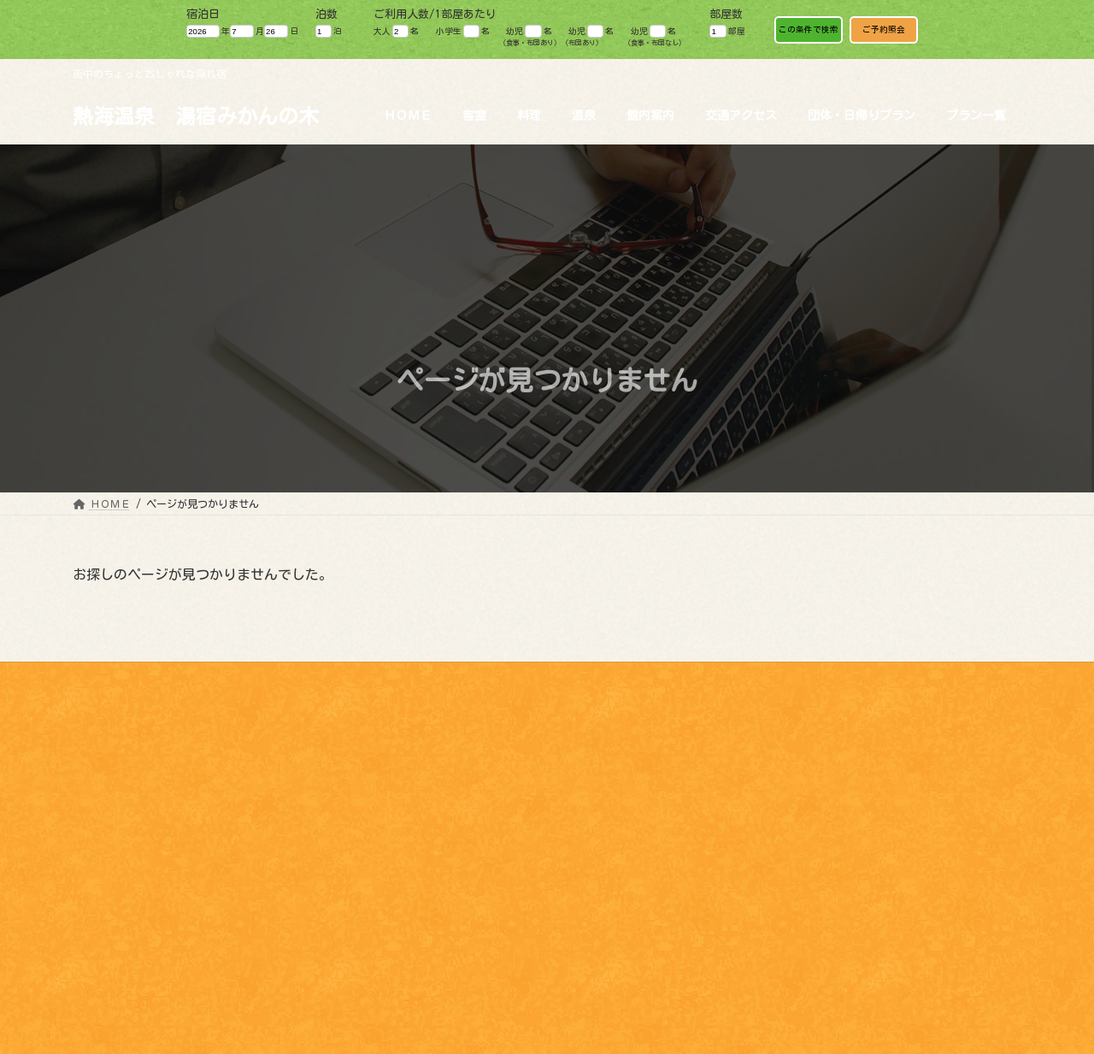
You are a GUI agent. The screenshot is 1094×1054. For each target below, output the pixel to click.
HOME (98, 875)
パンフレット (731, 678)
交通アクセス (119, 1004)
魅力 (653, 678)
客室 (98, 893)
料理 (98, 912)
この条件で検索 (808, 29)
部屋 (726, 31)
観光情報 (585, 678)
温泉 (98, 931)
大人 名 (396, 31)
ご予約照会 (883, 29)
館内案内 (108, 949)
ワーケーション (932, 678)
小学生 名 (463, 31)
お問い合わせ (829, 678)
